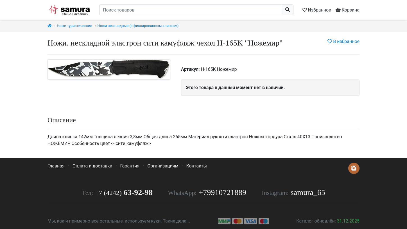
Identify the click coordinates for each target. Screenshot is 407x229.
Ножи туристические (74, 26)
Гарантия (130, 166)
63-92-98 (123, 192)
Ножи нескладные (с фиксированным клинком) (138, 26)
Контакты (196, 166)
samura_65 (308, 192)
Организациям (162, 166)
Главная (56, 166)
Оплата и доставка (92, 166)
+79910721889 (223, 192)
